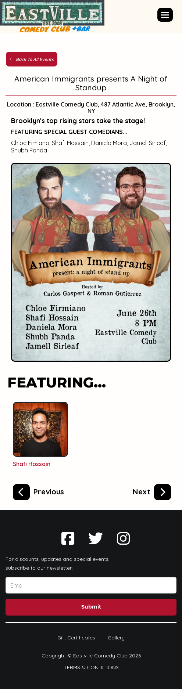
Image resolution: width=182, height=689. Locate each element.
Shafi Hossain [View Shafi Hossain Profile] (31, 464)
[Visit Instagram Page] (123, 538)
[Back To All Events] (32, 58)
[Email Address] (91, 585)
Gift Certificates (76, 637)
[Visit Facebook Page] (67, 538)
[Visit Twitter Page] (95, 538)
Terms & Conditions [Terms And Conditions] (91, 667)
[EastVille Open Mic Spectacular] (38, 491)
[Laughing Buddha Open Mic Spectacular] (152, 491)
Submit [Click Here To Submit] (91, 607)
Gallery (116, 637)
